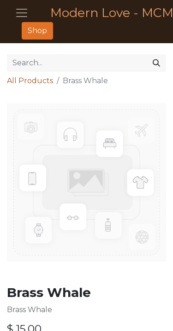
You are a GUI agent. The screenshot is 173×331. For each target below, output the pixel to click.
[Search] (156, 63)
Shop (37, 30)
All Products (30, 80)
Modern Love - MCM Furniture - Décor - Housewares (104, 12)
